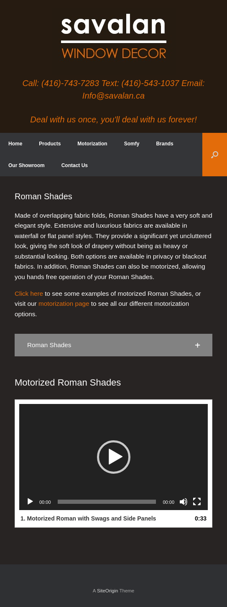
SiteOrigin (107, 590)
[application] (113, 457)
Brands (164, 144)
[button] (214, 154)
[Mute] (183, 502)
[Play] (30, 502)
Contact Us (74, 165)
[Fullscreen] (197, 502)
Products (50, 144)
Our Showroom (26, 165)
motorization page (63, 303)
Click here (29, 293)
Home (15, 144)
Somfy (132, 144)
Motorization (92, 144)
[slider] (107, 502)
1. (88, 518)
